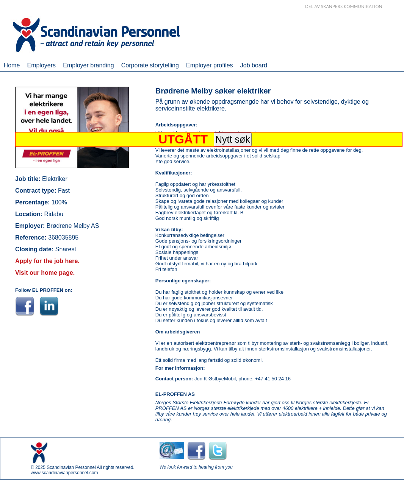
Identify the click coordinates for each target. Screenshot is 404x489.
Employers (41, 65)
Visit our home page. (45, 272)
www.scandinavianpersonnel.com (64, 472)
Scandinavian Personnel (71, 467)
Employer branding (88, 65)
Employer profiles (209, 65)
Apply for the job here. (47, 261)
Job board (253, 65)
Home (12, 65)
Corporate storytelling (150, 65)
